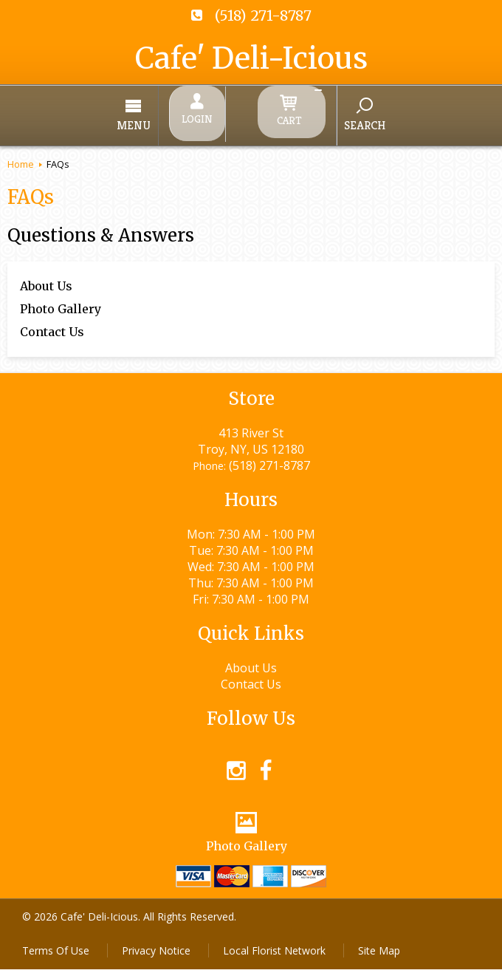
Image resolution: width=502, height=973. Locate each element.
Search (326, 120)
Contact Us (52, 322)
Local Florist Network (274, 954)
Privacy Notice (156, 954)
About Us (46, 276)
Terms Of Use (55, 954)
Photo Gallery (60, 299)
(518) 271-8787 (263, 15)
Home (20, 154)
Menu (172, 121)
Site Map (379, 954)
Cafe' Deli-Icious (251, 58)
